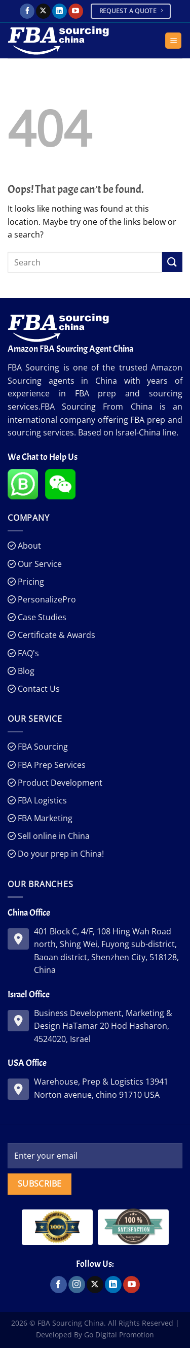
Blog (25, 671)
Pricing (30, 581)
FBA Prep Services (51, 764)
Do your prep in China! (60, 853)
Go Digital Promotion (119, 1334)
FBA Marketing (44, 818)
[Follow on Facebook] (27, 11)
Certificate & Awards (55, 635)
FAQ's (27, 653)
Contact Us (38, 688)
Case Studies (41, 617)
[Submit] (172, 262)
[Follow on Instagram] (76, 1284)
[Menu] (173, 40)
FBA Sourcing (42, 746)
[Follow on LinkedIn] (59, 11)
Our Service (39, 563)
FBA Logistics (41, 800)
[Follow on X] (43, 11)
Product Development (59, 782)
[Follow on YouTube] (75, 11)
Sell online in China (53, 835)
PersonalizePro (46, 599)
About (28, 545)
